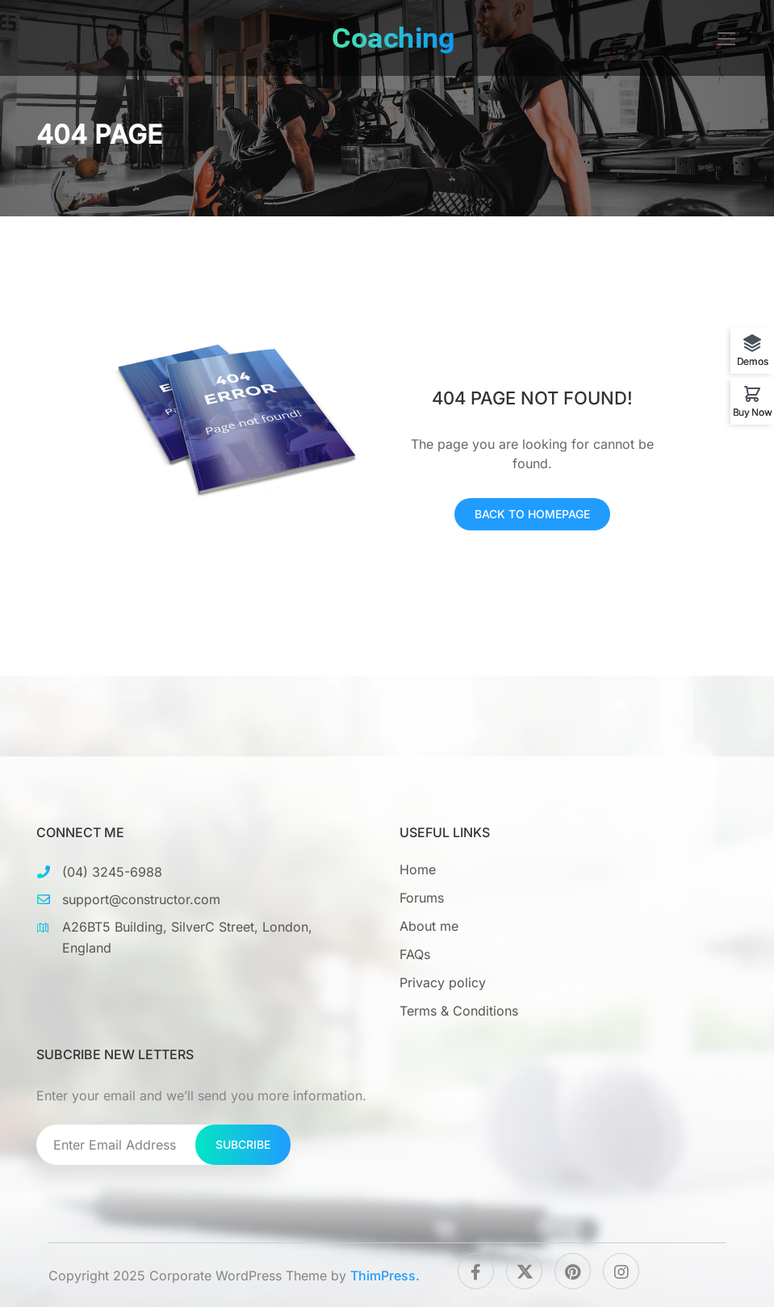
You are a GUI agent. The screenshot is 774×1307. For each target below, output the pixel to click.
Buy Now (752, 411)
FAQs (415, 954)
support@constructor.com (141, 899)
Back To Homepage (532, 514)
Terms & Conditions (459, 1011)
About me (429, 926)
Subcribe (242, 1144)
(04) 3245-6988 (112, 872)
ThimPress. (385, 1275)
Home (418, 869)
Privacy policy (443, 982)
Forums (422, 898)
